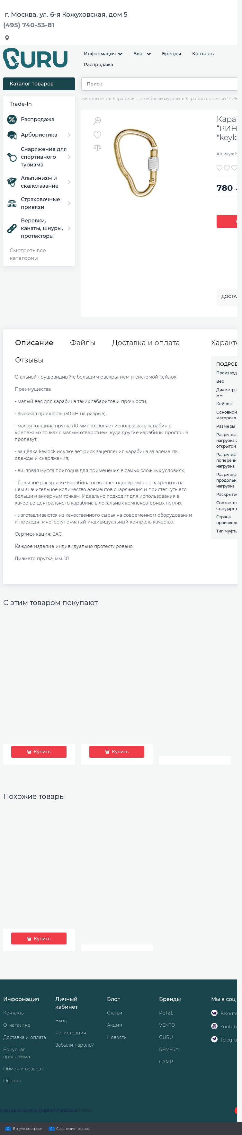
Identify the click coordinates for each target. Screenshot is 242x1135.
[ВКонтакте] (214, 1013)
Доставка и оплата (146, 342)
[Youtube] (214, 1026)
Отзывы (29, 360)
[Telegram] (214, 1039)
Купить (41, 752)
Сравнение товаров (73, 1128)
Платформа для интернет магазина (38, 1110)
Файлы (82, 342)
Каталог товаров (32, 84)
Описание (34, 342)
